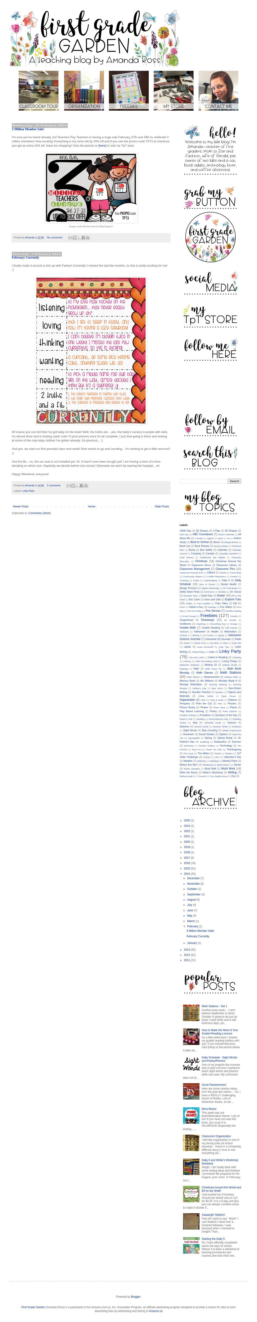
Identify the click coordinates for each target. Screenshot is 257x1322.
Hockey (183, 635)
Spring (208, 737)
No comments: (55, 237)
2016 (187, 863)
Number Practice (201, 692)
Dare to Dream (207, 584)
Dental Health (229, 584)
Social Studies (206, 734)
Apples (210, 538)
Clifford (211, 572)
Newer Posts (20, 506)
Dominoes (209, 592)
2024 (187, 826)
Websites (201, 761)
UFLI (217, 757)
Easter (221, 595)
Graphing (200, 624)
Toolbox (228, 753)
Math (196, 668)
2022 (187, 831)
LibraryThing (198, 652)
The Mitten (203, 753)
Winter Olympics (192, 768)
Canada (210, 553)
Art (228, 538)
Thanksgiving (234, 749)
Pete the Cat (204, 703)
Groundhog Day (217, 624)
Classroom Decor (201, 565)
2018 (187, 852)
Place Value (219, 707)
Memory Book (187, 680)
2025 (187, 820)
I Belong (195, 635)
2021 (187, 836)
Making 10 (211, 664)
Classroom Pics (225, 569)
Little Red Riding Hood (206, 661)
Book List (185, 546)
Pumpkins (205, 715)
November (194, 883)
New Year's (217, 688)
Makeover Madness (189, 665)
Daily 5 (226, 580)
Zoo (233, 776)
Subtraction (220, 741)
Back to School (199, 542)
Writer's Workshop (213, 772)
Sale (195, 722)
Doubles (222, 592)
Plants (233, 707)
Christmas (201, 561)
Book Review (202, 546)
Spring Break (225, 737)
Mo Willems (207, 680)
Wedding (214, 761)
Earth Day (206, 595)
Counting (184, 580)
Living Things (229, 661)
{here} (102, 145)
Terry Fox (196, 749)
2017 (187, 857)
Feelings (212, 607)
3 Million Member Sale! (28, 129)
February (193, 926)
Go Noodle (230, 620)
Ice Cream (208, 635)
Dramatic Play (190, 595)
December (194, 878)
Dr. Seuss (235, 591)
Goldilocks (185, 623)
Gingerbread (186, 620)
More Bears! (209, 1109)
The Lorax (189, 753)
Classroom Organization (216, 1136)
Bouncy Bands (221, 546)
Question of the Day (226, 715)
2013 (187, 949)
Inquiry (221, 635)
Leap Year (224, 647)
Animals (199, 538)
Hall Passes (231, 628)
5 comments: (54, 485)
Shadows (236, 726)
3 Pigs (216, 530)
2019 (187, 847)
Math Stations (230, 672)
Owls (203, 700)
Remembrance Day (218, 719)
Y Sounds (201, 776)
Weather (188, 760)
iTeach (187, 643)
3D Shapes (231, 530)
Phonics (232, 703)
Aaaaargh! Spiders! (213, 1214)
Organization (187, 699)
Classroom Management (195, 569)
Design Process (188, 588)
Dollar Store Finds (190, 591)
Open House (228, 696)
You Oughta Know (218, 776)
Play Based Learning (192, 711)
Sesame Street (220, 726)
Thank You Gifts (214, 749)
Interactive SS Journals (218, 639)
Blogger (135, 1296)
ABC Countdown (203, 534)
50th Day (184, 534)
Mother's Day (199, 688)
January (192, 943)
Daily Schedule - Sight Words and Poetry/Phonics (219, 1059)
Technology (226, 745)
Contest (233, 576)
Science (231, 722)
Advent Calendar (226, 534)
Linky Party (28, 490)
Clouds (222, 572)
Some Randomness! (214, 1084)
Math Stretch (193, 677)
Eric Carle (194, 599)
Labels (187, 646)
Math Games (204, 672)
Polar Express (230, 711)
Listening (236, 657)
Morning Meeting (218, 684)
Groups (233, 624)
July (190, 905)
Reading (201, 719)
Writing (232, 772)
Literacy (187, 661)
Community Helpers (193, 576)
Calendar (222, 549)
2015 (187, 868)
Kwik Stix (236, 643)
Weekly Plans (229, 760)
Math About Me (213, 668)
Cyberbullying (210, 580)
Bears (217, 542)
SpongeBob (194, 738)
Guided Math (188, 627)
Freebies (208, 615)
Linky (211, 651)
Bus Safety (206, 549)
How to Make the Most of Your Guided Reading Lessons (220, 1032)
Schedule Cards (212, 722)
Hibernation (230, 631)
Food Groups (189, 616)
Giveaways (207, 620)
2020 (187, 841)
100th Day (185, 530)
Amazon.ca (155, 1311)
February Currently (25, 257)
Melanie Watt (230, 677)
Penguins (185, 703)
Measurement (211, 676)
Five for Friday (195, 611)
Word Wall (210, 768)
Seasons (184, 726)
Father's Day (196, 607)
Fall (235, 603)
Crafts (196, 580)
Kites (225, 643)
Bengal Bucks (231, 542)
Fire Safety (226, 607)
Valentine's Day (232, 757)
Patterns (232, 699)
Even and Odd (212, 599)
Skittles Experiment (231, 730)
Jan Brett (214, 643)
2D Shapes (202, 530)
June (190, 910)
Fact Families (204, 603)
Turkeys (207, 757)
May (190, 915)
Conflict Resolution (216, 576)
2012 (187, 955)
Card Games (186, 557)
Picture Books (187, 707)
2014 (187, 873)
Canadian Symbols (228, 553)
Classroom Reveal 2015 (191, 572)
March (191, 921)
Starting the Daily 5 (213, 1238)
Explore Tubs (233, 599)
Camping (196, 553)
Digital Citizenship (210, 588)
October (192, 889)
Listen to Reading (218, 657)
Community (235, 572)
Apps (220, 538)
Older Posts (162, 506)
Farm (182, 607)
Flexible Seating (233, 611)
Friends (234, 616)
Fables (189, 603)
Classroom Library (227, 565)
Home (91, 506)
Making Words (229, 665)
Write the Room (188, 772)
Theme (217, 753)
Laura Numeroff (205, 647)
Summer (236, 741)
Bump (192, 549)
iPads (238, 639)
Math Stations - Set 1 (214, 1006)
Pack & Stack (217, 700)
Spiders (223, 734)
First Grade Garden (33, 1307)
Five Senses (213, 610)
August (192, 899)
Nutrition (219, 692)
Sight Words (190, 730)
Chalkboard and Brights (212, 557)
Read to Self (186, 719)
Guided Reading (211, 627)
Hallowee (184, 631)
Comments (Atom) (39, 513)
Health (214, 631)
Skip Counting (209, 730)
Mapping (184, 668)
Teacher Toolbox (207, 745)
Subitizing (204, 742)
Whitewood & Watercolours (216, 765)
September (194, 894)
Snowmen (188, 734)
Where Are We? (189, 764)
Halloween (199, 631)
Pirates (204, 707)
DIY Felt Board (230, 588)
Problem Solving (188, 715)
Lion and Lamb (196, 657)
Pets (220, 703)
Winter (237, 764)
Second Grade (201, 726)
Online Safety (205, 696)
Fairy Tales (221, 603)
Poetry (213, 711)
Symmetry (189, 745)
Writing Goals (186, 776)
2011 (187, 960)
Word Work (228, 768)
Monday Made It (228, 680)
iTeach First (200, 643)
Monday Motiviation (191, 684)
